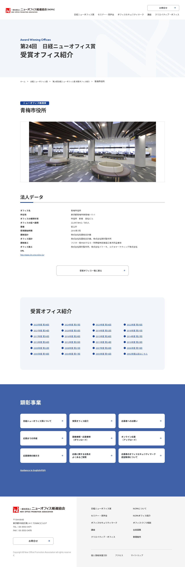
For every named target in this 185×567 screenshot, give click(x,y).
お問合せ (163, 8)
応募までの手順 (31, 438)
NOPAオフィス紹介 (143, 515)
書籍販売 (137, 536)
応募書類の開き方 (32, 455)
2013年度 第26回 (42, 342)
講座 (149, 14)
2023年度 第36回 (104, 324)
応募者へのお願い (130, 421)
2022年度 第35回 (135, 324)
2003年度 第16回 (104, 353)
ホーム (23, 81)
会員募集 (137, 529)
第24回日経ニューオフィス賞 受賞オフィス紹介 (78, 81)
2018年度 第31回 (135, 330)
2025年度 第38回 (42, 324)
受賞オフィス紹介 (81, 421)
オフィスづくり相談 (143, 522)
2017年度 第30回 (42, 336)
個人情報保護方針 (99, 555)
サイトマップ (137, 555)
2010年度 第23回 (135, 342)
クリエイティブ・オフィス (167, 14)
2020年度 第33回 (73, 330)
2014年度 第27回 (135, 336)
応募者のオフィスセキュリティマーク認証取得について (138, 455)
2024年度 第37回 (73, 324)
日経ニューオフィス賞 (84, 14)
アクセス (119, 555)
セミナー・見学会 (106, 14)
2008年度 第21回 (73, 348)
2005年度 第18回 (42, 353)
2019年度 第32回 (104, 330)
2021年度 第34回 (42, 330)
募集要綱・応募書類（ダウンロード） (82, 438)
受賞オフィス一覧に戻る (90, 270)
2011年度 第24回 (104, 342)
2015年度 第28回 (104, 336)
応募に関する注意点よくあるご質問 (82, 455)
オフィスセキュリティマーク (131, 14)
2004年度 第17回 (73, 353)
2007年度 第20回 (104, 348)
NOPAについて (141, 508)
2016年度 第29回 (73, 336)
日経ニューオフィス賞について (39, 421)
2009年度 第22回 (42, 348)
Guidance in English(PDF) (34, 470)
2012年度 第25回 (73, 342)
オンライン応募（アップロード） (130, 438)
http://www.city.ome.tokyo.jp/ (33, 254)
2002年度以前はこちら (138, 353)
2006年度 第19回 (135, 348)
